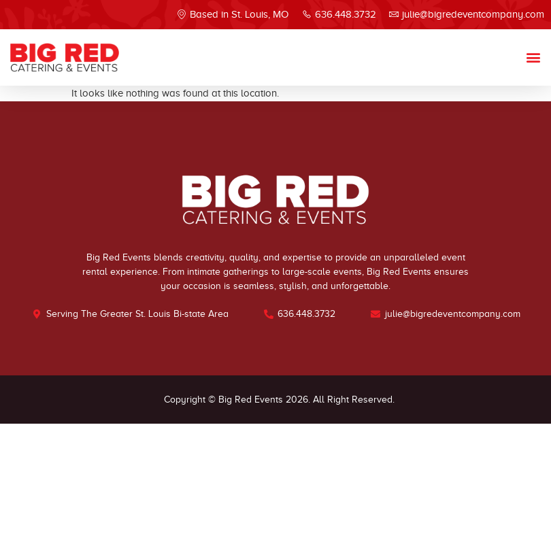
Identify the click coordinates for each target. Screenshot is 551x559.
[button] (533, 57)
